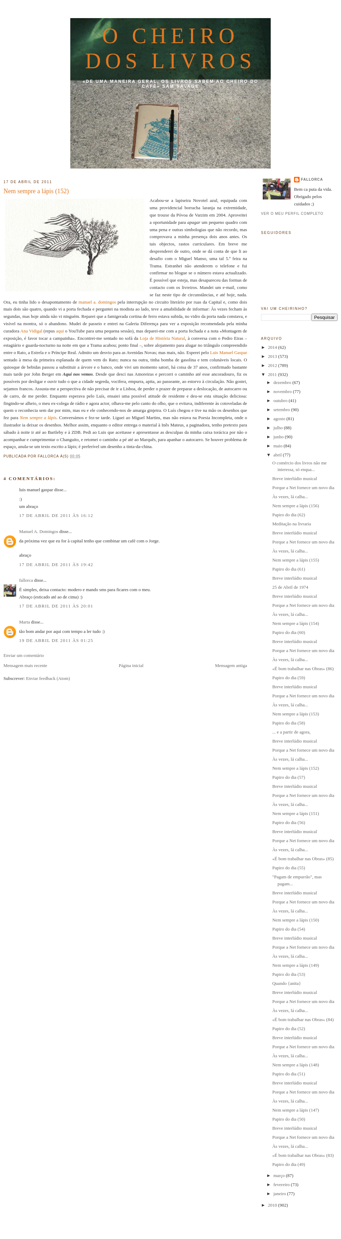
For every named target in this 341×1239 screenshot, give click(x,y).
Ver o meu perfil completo (292, 213)
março (279, 1175)
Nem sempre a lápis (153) (295, 713)
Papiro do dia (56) (288, 822)
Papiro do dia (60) (288, 632)
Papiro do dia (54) (288, 929)
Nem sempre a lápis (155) (295, 560)
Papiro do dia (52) (288, 1028)
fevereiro (282, 1184)
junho (279, 436)
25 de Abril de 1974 (290, 587)
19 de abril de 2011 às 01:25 (56, 640)
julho (278, 427)
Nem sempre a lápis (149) (295, 965)
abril (278, 454)
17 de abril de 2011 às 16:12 (56, 515)
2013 (273, 356)
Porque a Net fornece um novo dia (303, 487)
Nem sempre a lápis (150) (295, 920)
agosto (279, 418)
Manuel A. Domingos (38, 531)
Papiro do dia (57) (288, 777)
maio (278, 445)
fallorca (26, 580)
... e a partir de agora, (291, 732)
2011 (273, 374)
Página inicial (131, 665)
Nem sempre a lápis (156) (295, 505)
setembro (282, 409)
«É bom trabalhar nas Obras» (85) (303, 858)
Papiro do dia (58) (288, 723)
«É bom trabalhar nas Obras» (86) (303, 668)
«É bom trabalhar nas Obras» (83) (303, 1155)
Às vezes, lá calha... (290, 496)
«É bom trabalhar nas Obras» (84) (303, 1019)
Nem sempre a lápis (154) (295, 623)
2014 (273, 347)
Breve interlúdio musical (294, 478)
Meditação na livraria (291, 523)
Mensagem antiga (231, 665)
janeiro (280, 1193)
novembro (283, 391)
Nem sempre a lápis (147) (295, 1110)
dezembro (283, 382)
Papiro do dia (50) (288, 1119)
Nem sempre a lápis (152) (36, 191)
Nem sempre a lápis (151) (295, 813)
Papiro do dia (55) (288, 867)
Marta (24, 622)
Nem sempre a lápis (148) (295, 1064)
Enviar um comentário (23, 655)
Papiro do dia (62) (288, 514)
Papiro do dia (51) (288, 1073)
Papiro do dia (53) (288, 974)
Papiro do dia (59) (288, 677)
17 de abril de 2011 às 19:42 (56, 564)
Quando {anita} (286, 983)
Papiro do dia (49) (288, 1164)
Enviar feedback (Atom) (48, 678)
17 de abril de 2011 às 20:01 (56, 606)
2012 (273, 365)
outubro (281, 400)
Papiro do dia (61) (288, 569)
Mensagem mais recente (25, 665)
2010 (273, 1205)
